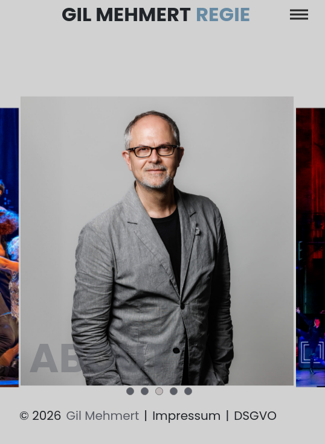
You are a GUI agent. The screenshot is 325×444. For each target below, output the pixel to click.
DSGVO (255, 415)
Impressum (186, 415)
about (98, 360)
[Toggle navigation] (299, 14)
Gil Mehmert (156, 14)
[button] (130, 391)
